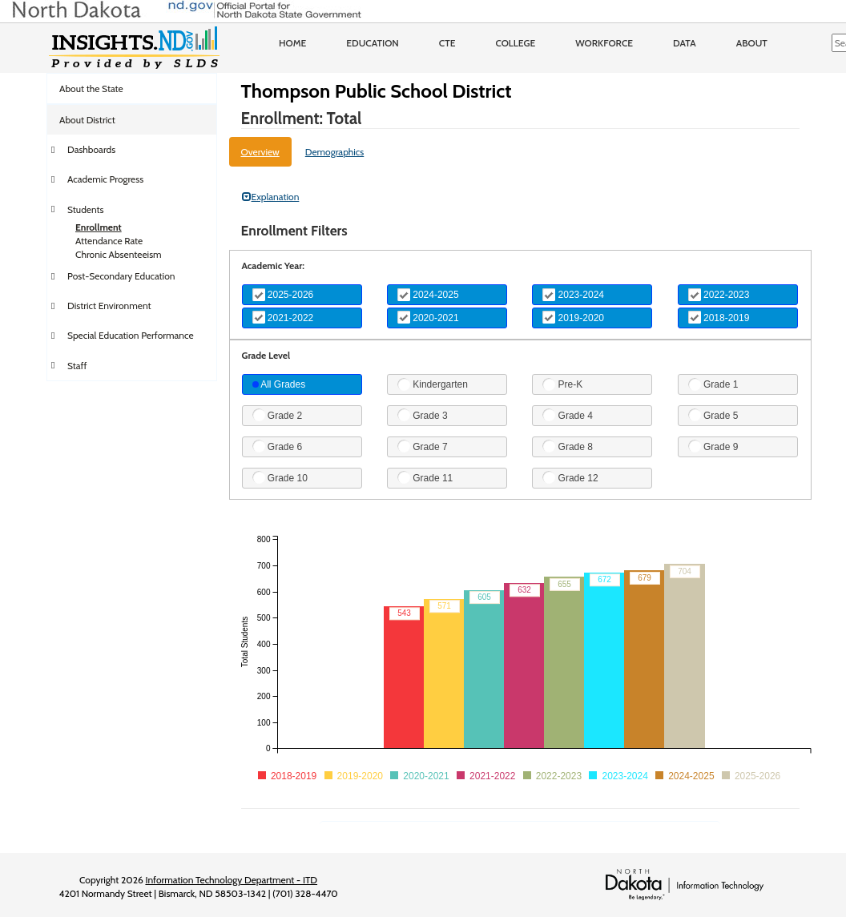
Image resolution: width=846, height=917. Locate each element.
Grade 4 (567, 414)
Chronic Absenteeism (118, 254)
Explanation (271, 197)
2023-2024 (573, 294)
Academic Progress (105, 179)
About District (87, 120)
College (515, 43)
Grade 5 (713, 414)
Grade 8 (567, 446)
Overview (260, 152)
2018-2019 (719, 317)
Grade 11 (425, 477)
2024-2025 (428, 294)
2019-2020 (573, 317)
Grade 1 (713, 384)
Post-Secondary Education (121, 276)
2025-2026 (283, 294)
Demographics (335, 152)
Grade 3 (422, 414)
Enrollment (98, 227)
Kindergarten (432, 384)
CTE (447, 43)
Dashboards (91, 149)
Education (372, 43)
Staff (77, 366)
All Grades (279, 384)
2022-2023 (719, 294)
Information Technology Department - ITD (231, 880)
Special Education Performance (130, 335)
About (751, 43)
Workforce (604, 43)
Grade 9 (713, 446)
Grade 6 (277, 446)
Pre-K (562, 384)
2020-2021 (428, 317)
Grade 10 (280, 477)
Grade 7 (422, 446)
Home (292, 43)
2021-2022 (283, 317)
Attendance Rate (109, 241)
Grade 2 (277, 414)
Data (684, 43)
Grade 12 (570, 477)
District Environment (109, 306)
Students (85, 209)
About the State (91, 88)
